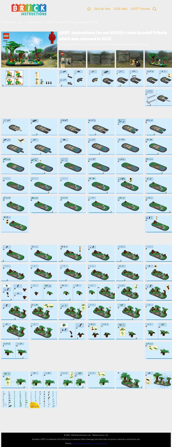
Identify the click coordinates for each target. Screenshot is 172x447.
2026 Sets (120, 9)
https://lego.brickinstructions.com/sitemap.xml (89, 443)
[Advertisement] (87, 102)
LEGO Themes (140, 9)
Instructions (35, 22)
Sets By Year (102, 9)
